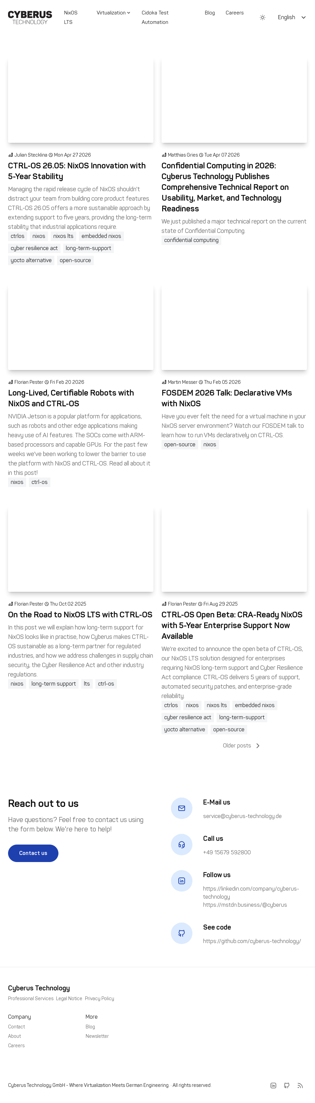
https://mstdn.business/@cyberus (245, 905)
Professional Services (30, 999)
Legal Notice (69, 999)
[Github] (287, 1085)
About (14, 1036)
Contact (16, 1027)
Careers (235, 13)
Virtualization (114, 13)
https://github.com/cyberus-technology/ (252, 941)
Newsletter (97, 1036)
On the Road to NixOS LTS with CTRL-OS (80, 614)
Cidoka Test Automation (155, 17)
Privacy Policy (99, 999)
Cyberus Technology (39, 988)
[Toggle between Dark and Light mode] (262, 17)
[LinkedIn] (273, 1085)
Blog (210, 13)
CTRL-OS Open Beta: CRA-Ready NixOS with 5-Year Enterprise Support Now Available (232, 625)
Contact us (33, 853)
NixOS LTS (71, 17)
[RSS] (300, 1085)
